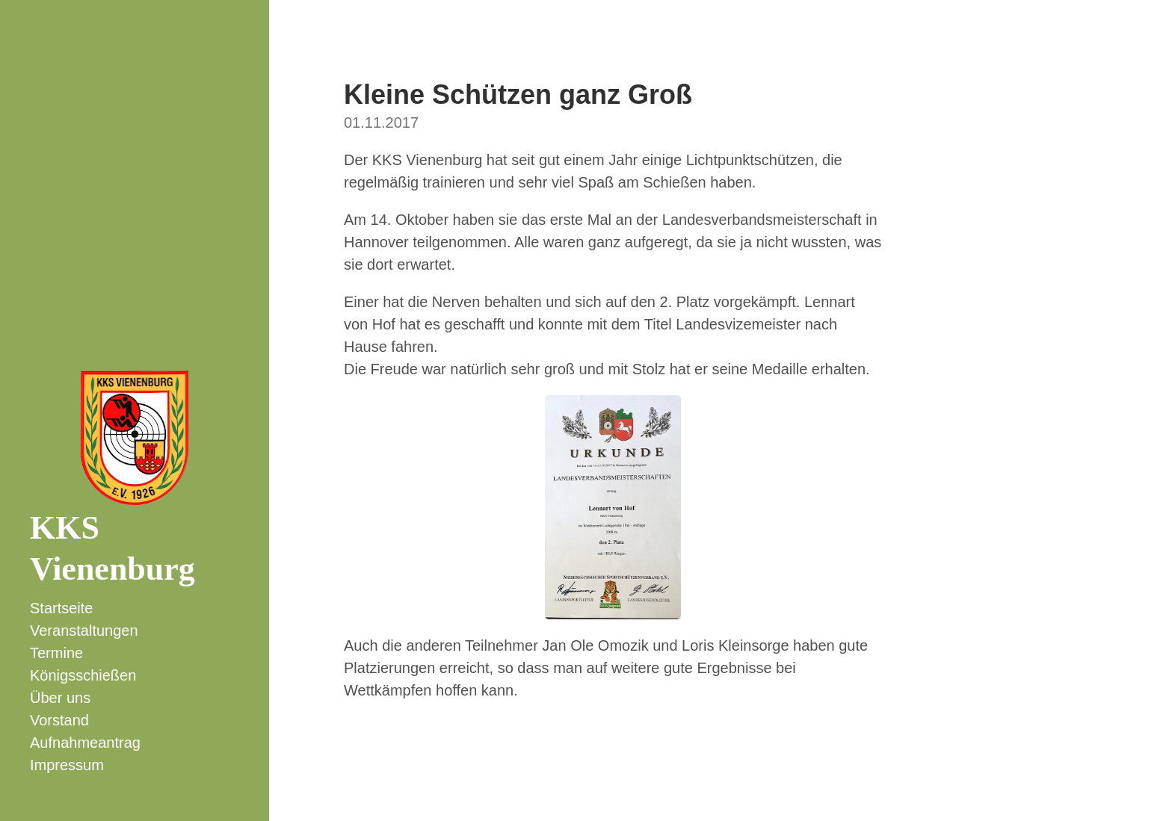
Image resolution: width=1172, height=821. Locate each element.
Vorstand (59, 720)
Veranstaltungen (84, 630)
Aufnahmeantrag (85, 742)
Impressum (67, 765)
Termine (56, 653)
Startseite (61, 608)
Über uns (60, 698)
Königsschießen (83, 675)
